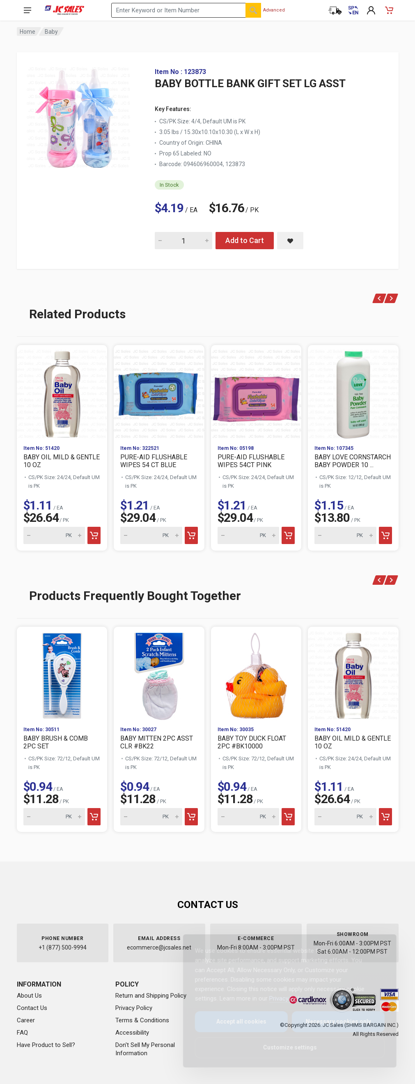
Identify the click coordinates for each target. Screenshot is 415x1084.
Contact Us (32, 1008)
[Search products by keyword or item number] (186, 10)
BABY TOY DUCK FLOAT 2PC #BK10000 (252, 742)
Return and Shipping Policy (150, 995)
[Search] (253, 10)
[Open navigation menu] (27, 10)
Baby (51, 31)
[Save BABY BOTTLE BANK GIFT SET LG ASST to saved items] (290, 240)
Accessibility (132, 1032)
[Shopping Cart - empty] (389, 10)
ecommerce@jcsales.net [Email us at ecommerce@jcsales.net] (159, 947)
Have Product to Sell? (46, 1045)
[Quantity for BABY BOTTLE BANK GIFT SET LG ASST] (183, 240)
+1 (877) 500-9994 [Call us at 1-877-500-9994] (63, 947)
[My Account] (371, 10)
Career (26, 1020)
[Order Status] (335, 10)
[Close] (375, 949)
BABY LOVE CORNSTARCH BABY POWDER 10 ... (352, 461)
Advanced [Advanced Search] (274, 10)
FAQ (22, 1032)
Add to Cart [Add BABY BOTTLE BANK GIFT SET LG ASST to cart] (244, 240)
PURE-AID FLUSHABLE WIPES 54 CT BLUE (153, 461)
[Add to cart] (94, 535)
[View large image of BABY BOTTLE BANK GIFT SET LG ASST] (78, 115)
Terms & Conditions (142, 1020)
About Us (29, 995)
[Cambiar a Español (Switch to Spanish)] (353, 10)
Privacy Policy (133, 1008)
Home (27, 31)
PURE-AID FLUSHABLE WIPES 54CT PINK (251, 461)
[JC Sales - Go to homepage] (64, 10)
